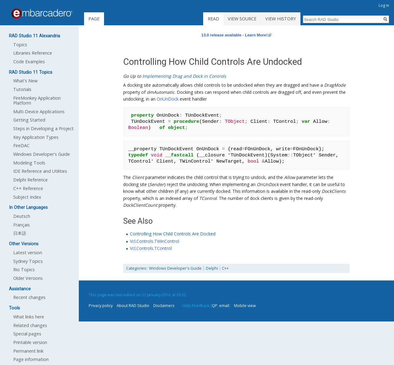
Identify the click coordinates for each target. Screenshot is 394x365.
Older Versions (28, 278)
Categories (136, 268)
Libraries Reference (32, 53)
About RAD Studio (133, 305)
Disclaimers (164, 305)
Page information (31, 359)
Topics (20, 45)
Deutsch (21, 216)
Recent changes (29, 297)
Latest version (27, 252)
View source (242, 19)
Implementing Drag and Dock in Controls (184, 76)
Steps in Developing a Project (43, 128)
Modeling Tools (29, 163)
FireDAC (21, 145)
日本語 (19, 233)
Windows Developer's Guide (175, 268)
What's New (25, 81)
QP (214, 305)
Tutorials (22, 89)
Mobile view (245, 305)
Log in (384, 5)
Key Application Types (35, 137)
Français (21, 225)
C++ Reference (28, 188)
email (224, 305)
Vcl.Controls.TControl (151, 248)
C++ (225, 268)
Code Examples (29, 61)
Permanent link (28, 351)
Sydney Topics (28, 261)
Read (213, 19)
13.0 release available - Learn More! (234, 35)
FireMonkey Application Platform (37, 100)
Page (93, 19)
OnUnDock (168, 99)
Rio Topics (24, 269)
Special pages (27, 334)
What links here (28, 317)
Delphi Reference (30, 180)
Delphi (212, 268)
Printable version (30, 342)
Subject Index (27, 197)
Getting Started (29, 120)
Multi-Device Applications (39, 111)
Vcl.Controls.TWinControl (154, 241)
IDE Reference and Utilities (40, 171)
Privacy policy (101, 305)
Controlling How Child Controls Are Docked (172, 234)
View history (280, 19)
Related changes (30, 325)
